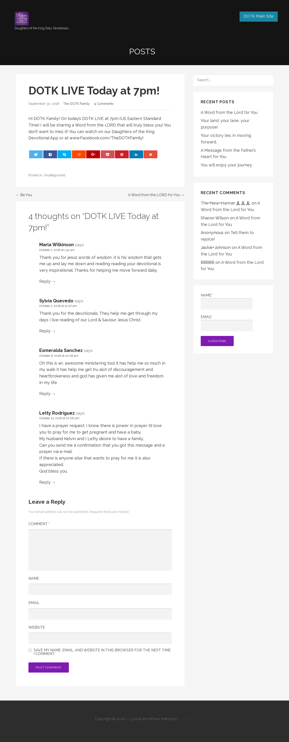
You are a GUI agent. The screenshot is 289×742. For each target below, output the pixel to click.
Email (34, 603)
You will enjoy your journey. (226, 165)
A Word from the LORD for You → (156, 195)
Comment (39, 524)
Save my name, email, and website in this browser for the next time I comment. (102, 652)
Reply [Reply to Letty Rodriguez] (45, 482)
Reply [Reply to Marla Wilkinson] (45, 281)
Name (33, 578)
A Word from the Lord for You (229, 112)
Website (36, 627)
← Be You (24, 195)
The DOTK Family (76, 104)
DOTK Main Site (259, 16)
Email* (227, 323)
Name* (227, 301)
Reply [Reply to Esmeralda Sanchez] (45, 393)
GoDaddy (186, 719)
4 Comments (104, 104)
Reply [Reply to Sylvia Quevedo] (45, 331)
